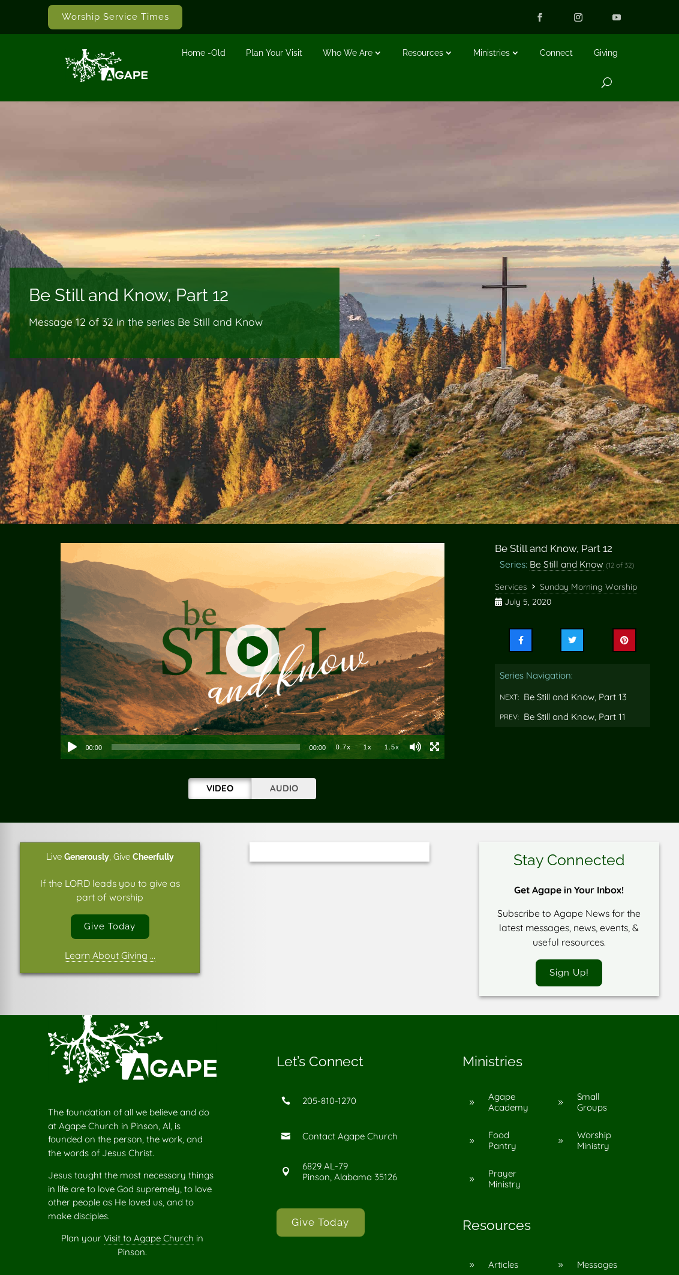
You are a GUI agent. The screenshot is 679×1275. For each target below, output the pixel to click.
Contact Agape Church (350, 1137)
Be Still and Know (566, 564)
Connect (556, 53)
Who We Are (347, 53)
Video (219, 788)
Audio (284, 788)
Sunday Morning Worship (588, 586)
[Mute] (416, 747)
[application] (252, 651)
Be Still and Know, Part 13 (575, 697)
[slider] (206, 747)
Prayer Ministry (504, 1180)
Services (511, 586)
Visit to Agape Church (149, 1240)
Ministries (491, 53)
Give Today (109, 927)
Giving (606, 53)
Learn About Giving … (110, 957)
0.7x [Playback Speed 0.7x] (343, 747)
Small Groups (592, 1104)
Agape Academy (508, 1104)
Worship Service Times (115, 16)
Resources (422, 53)
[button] (253, 651)
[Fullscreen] (435, 747)
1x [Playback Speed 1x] (367, 747)
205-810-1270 (329, 1102)
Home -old (204, 53)
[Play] (73, 747)
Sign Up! (569, 973)
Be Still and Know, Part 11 (575, 717)
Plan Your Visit (274, 53)
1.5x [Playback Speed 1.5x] (391, 747)
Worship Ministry (594, 1142)
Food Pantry (502, 1142)
